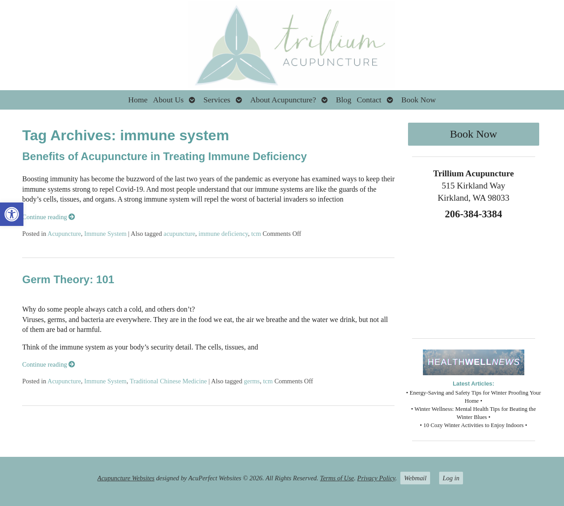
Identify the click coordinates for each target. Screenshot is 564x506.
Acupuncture (64, 233)
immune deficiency (223, 233)
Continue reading (48, 217)
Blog (343, 99)
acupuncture (179, 233)
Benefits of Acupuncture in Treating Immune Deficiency (164, 156)
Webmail (415, 478)
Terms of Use (337, 478)
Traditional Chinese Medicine (168, 381)
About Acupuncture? (283, 99)
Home (137, 99)
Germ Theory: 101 (68, 279)
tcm (256, 233)
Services (216, 99)
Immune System (105, 233)
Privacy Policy (376, 478)
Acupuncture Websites (125, 478)
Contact (369, 99)
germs (252, 381)
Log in (451, 478)
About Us (168, 99)
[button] (11, 214)
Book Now (418, 99)
